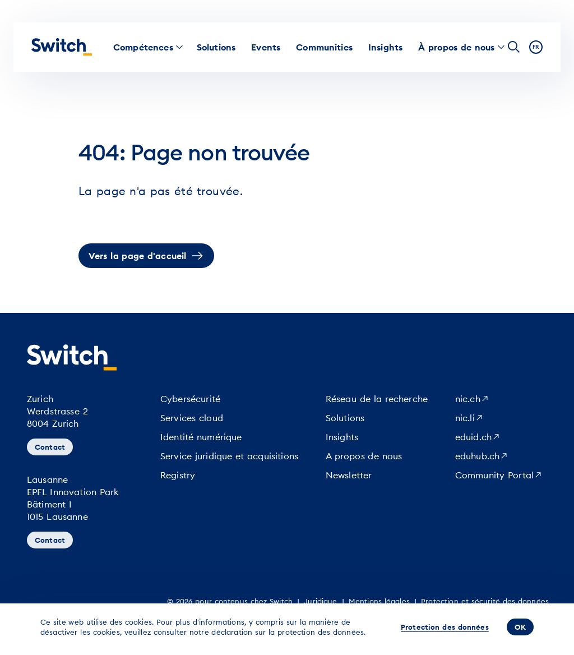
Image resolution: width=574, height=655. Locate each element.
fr (536, 46)
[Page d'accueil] (61, 47)
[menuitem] (143, 47)
